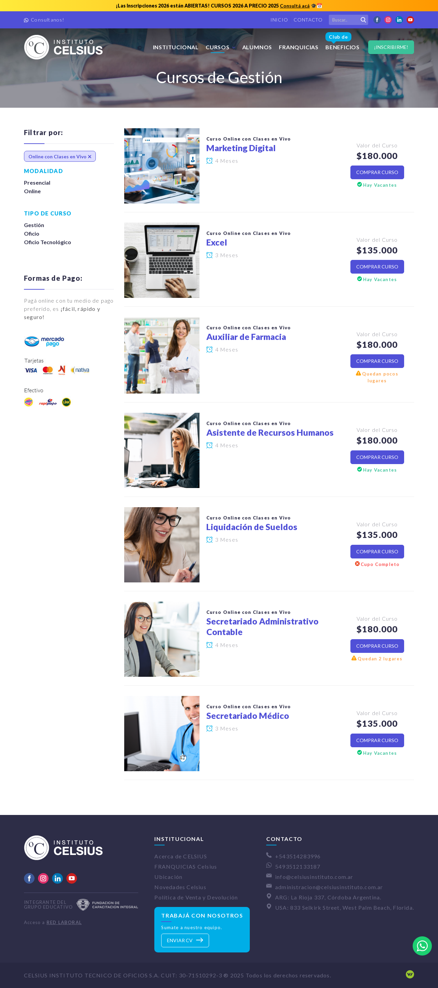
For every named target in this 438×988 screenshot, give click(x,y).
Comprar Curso (377, 172)
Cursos (218, 47)
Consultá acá (295, 6)
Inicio (279, 20)
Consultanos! (47, 20)
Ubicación (168, 876)
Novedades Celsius (180, 887)
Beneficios (342, 40)
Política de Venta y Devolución (196, 897)
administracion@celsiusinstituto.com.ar (329, 887)
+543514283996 (298, 856)
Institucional (176, 47)
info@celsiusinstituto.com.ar (314, 876)
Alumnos (257, 47)
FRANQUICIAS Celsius (185, 866)
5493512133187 (298, 866)
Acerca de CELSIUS (180, 856)
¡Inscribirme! (391, 47)
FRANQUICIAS (299, 47)
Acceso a (53, 922)
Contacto (308, 20)
